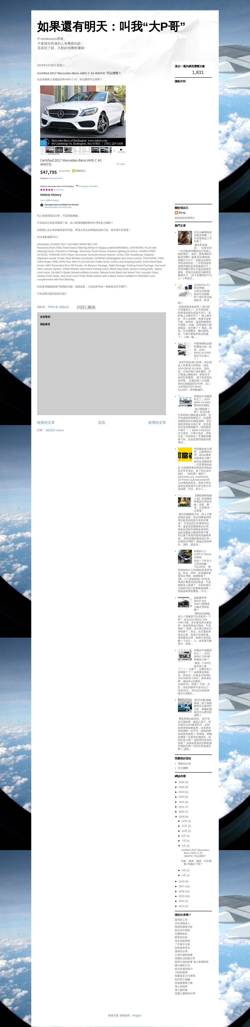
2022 (182, 801)
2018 (182, 881)
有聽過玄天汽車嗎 (185, 975)
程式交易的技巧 (184, 968)
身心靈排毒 (181, 989)
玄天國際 (183, 768)
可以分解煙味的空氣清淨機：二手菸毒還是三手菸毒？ (203, 237)
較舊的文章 (157, 422)
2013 (182, 906)
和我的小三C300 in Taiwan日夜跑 (202, 554)
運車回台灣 (181, 951)
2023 (182, 796)
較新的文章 (46, 422)
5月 (184, 845)
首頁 (101, 422)
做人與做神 (181, 986)
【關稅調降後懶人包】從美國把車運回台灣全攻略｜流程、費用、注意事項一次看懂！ (203, 503)
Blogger (136, 1015)
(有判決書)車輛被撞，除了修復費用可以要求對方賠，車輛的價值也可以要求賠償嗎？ (203, 708)
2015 (182, 896)
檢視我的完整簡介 (185, 217)
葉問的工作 (181, 919)
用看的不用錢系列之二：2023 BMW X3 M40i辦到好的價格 (203, 401)
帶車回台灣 (184, 763)
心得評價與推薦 (184, 954)
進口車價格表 (201, 961)
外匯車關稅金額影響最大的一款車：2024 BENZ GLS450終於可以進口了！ (203, 351)
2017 (182, 886)
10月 (185, 830)
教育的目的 (181, 937)
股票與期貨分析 (184, 926)
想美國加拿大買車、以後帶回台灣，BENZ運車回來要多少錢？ (203, 453)
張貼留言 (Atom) (55, 430)
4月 (184, 870)
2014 (182, 901)
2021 (182, 806)
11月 (185, 825)
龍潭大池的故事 (184, 961)
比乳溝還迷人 (182, 923)
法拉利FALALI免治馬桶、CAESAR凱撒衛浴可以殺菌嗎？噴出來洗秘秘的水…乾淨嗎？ (195, 294)
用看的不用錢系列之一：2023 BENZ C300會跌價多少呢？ (203, 655)
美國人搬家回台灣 (185, 993)
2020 (182, 811)
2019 (182, 816)
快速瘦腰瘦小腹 (184, 982)
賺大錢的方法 (182, 965)
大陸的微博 (181, 972)
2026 (182, 782)
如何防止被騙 (182, 979)
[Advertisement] (190, 143)
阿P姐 (182, 212)
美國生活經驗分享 (185, 958)
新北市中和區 (182, 930)
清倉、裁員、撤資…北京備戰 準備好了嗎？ (196, 862)
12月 (185, 821)
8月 (184, 835)
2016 (182, 891)
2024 (182, 792)
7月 (184, 840)
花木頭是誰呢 (182, 940)
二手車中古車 (182, 944)
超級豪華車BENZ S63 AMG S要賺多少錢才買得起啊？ (202, 603)
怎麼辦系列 (181, 933)
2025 (182, 787)
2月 (184, 875)
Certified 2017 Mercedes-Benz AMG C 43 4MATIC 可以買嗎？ (195, 853)
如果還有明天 (182, 947)
